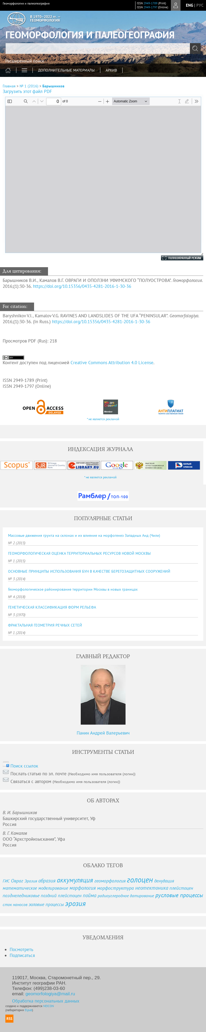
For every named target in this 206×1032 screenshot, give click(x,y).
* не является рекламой (103, 419)
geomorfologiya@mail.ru (50, 993)
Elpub (28, 1010)
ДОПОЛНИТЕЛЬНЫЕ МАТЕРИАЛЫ (66, 70)
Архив (111, 70)
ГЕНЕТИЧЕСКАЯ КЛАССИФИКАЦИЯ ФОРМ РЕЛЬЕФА (52, 607)
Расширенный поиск (24, 61)
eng (189, 5)
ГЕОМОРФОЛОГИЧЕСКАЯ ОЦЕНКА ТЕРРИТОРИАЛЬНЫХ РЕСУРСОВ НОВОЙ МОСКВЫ (79, 553)
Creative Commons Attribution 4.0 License (112, 363)
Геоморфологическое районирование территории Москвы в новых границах (73, 589)
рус (199, 5)
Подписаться (22, 955)
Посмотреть (21, 949)
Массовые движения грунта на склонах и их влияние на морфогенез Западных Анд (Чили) (84, 535)
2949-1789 (150, 3)
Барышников (53, 86)
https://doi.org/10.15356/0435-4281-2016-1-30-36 (82, 286)
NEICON (48, 1006)
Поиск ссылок (24, 766)
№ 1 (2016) (29, 86)
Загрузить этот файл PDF (27, 91)
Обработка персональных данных (45, 1001)
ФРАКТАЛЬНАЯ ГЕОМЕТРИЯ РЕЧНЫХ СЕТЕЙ (45, 625)
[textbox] (103, 48)
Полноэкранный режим (177, 257)
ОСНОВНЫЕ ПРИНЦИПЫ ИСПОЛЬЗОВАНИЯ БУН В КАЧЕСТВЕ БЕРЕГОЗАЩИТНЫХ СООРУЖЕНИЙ (89, 571)
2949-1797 (150, 7)
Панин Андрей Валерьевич (103, 733)
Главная (9, 86)
